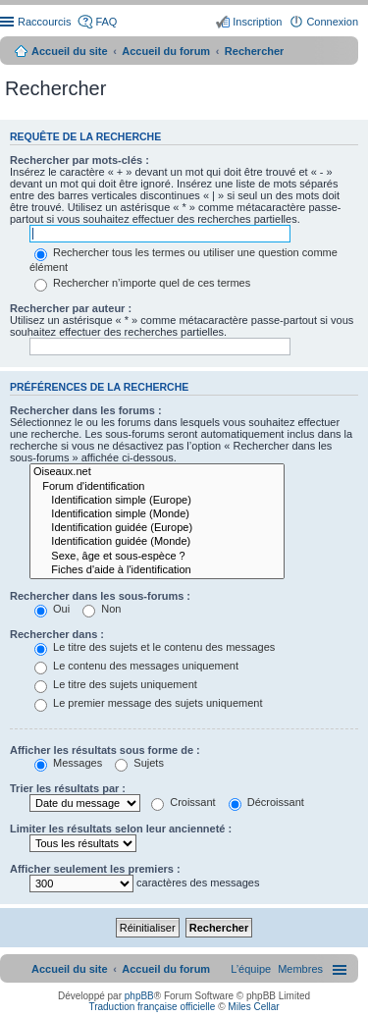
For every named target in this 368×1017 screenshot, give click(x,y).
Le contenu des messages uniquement (136, 665)
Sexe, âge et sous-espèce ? (157, 556)
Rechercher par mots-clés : (79, 160)
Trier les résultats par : (68, 788)
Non (101, 609)
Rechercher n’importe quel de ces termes (142, 283)
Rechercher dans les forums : (86, 410)
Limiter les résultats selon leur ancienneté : (121, 828)
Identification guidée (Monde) (157, 542)
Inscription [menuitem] (257, 21)
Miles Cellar (253, 1006)
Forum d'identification (157, 487)
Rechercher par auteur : (70, 308)
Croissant (183, 802)
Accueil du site (69, 51)
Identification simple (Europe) (157, 501)
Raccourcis (44, 21)
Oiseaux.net (157, 472)
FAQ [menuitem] (106, 21)
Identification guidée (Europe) (157, 528)
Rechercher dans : (57, 634)
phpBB (139, 995)
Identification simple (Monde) (157, 514)
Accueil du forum (166, 51)
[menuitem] (300, 969)
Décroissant (266, 802)
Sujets (139, 763)
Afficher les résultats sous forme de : (105, 750)
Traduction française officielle (151, 1006)
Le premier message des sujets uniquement (148, 703)
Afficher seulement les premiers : (95, 869)
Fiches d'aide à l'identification (157, 570)
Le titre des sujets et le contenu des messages (154, 647)
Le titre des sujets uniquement (115, 684)
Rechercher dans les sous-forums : (100, 596)
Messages (68, 763)
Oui (52, 609)
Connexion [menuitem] (332, 21)
